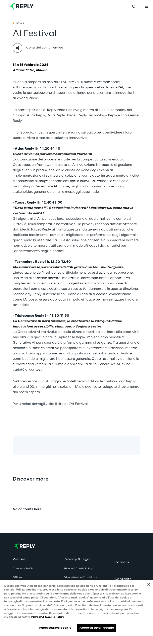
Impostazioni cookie (55, 628)
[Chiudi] (148, 585)
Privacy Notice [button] (80, 577)
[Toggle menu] (146, 6)
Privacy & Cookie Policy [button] (78, 568)
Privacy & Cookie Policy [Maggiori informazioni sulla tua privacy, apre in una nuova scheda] (47, 618)
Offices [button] (17, 577)
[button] (127, 562)
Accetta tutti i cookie (96, 628)
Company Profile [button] (23, 568)
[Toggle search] (134, 6)
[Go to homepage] (21, 6)
